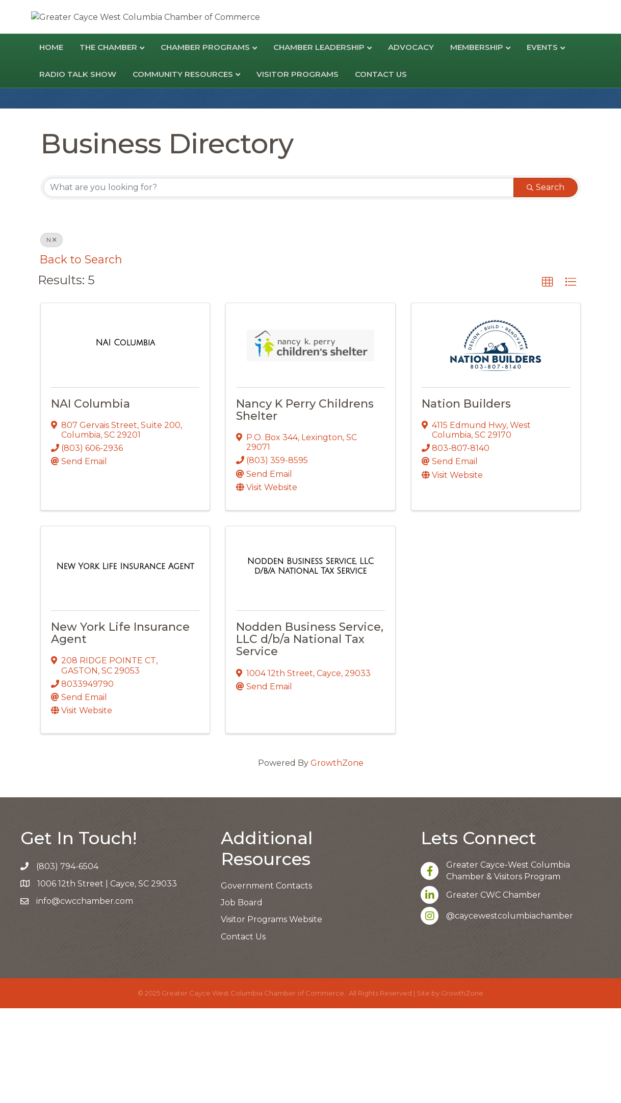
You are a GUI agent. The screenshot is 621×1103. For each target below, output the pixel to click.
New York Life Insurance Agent (120, 728)
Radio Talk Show (77, 169)
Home (51, 142)
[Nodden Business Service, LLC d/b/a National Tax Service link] (310, 661)
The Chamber (108, 142)
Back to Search (81, 354)
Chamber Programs (205, 142)
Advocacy (411, 142)
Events (542, 142)
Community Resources (183, 169)
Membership (476, 142)
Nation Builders (466, 498)
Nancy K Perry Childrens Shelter (305, 505)
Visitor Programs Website (271, 1014)
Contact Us (381, 169)
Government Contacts (266, 980)
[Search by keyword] (278, 282)
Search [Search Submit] (545, 282)
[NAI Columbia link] (125, 438)
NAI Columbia (90, 498)
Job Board (242, 997)
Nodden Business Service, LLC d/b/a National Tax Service (309, 734)
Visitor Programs (297, 169)
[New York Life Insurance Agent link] (125, 661)
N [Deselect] (51, 334)
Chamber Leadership (319, 142)
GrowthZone (337, 858)
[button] (547, 377)
